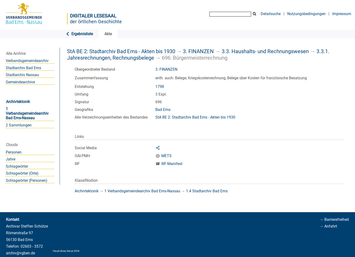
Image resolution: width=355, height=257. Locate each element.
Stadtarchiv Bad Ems (23, 68)
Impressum (341, 13)
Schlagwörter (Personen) (26, 180)
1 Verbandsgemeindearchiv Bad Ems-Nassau (27, 113)
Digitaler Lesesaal (93, 16)
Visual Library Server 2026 (66, 251)
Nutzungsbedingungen (306, 13)
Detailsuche (271, 13)
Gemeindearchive (20, 82)
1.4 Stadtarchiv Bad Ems (207, 191)
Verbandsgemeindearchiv (27, 60)
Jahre (10, 159)
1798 (159, 86)
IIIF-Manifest (171, 163)
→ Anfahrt (328, 226)
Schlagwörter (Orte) (22, 173)
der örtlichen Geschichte (96, 21)
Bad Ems (162, 109)
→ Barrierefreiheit (334, 219)
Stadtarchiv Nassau (22, 75)
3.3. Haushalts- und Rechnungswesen (265, 51)
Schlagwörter (17, 166)
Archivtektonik (18, 101)
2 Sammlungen (19, 125)
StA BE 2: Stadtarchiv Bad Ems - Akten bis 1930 (121, 51)
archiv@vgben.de (20, 253)
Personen (14, 152)
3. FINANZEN (198, 51)
